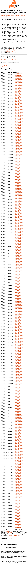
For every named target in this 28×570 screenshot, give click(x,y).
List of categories (15, 15)
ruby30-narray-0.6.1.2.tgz (19, 210)
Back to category (5, 15)
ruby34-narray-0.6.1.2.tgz (19, 85)
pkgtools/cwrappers (22, 65)
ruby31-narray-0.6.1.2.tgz (19, 100)
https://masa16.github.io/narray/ (14, 55)
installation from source (13, 540)
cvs (11, 57)
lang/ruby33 (13, 65)
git (15, 57)
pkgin (7, 536)
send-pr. (20, 568)
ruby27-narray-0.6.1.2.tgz (19, 207)
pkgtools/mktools (5, 65)
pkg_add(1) (10, 537)
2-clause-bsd (9, 56)
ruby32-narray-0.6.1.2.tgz (19, 79)
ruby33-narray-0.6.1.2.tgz (19, 82)
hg (13, 57)
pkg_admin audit (7, 555)
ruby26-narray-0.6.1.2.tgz (19, 204)
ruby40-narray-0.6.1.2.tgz (19, 88)
